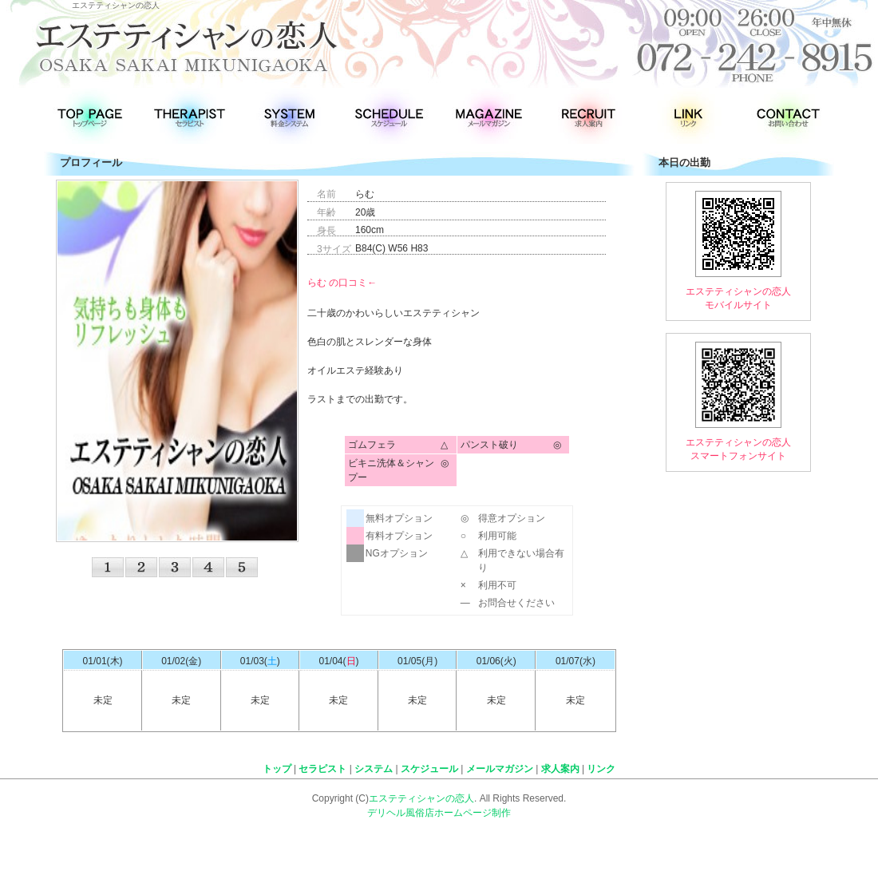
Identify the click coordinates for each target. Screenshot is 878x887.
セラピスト (322, 768)
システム (373, 768)
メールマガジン (499, 768)
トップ (277, 768)
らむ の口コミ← (342, 282)
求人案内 (560, 768)
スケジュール (429, 768)
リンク (601, 768)
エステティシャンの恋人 (421, 798)
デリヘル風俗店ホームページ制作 (439, 812)
